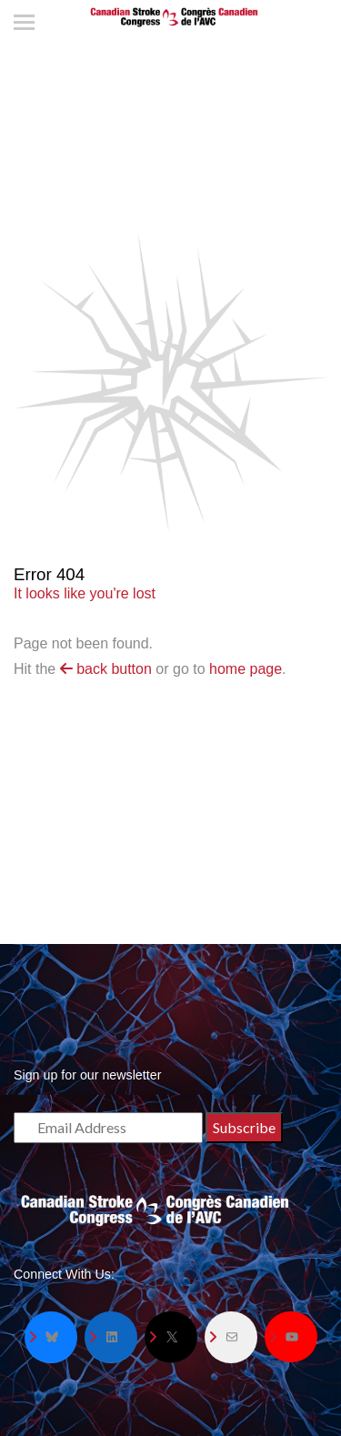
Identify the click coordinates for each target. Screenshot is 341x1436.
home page (245, 669)
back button (106, 669)
